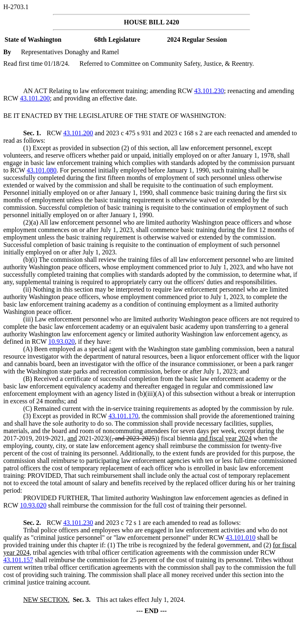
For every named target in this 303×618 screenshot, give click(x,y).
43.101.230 (209, 90)
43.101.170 (123, 415)
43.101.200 (35, 98)
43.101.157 (18, 559)
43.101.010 (240, 537)
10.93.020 (61, 341)
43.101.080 (42, 170)
